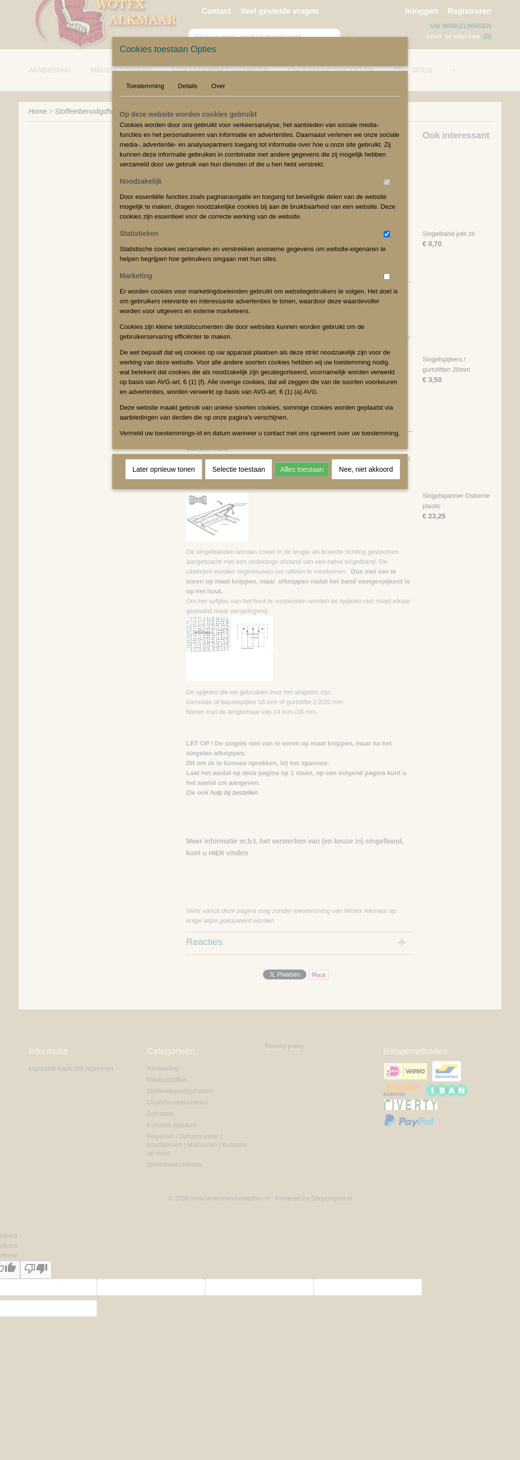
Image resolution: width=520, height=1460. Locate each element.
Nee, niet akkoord (366, 469)
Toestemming (145, 86)
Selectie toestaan (238, 469)
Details (187, 86)
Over (218, 86)
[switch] (387, 182)
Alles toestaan (302, 469)
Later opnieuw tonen (163, 469)
